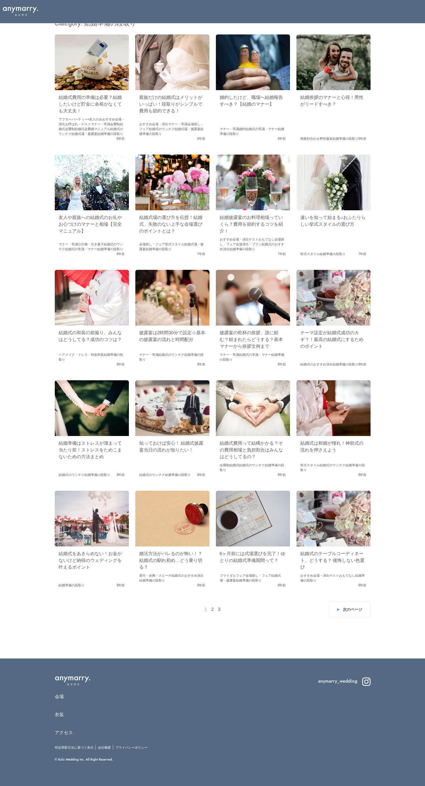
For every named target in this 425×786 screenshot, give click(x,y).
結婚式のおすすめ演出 (316, 364)
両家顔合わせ (310, 138)
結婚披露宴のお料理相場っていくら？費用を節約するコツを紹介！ (251, 224)
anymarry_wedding (344, 681)
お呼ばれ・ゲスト (78, 124)
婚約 (242, 129)
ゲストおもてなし (262, 239)
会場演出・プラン (249, 244)
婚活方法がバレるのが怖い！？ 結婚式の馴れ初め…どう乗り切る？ (170, 560)
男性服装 (326, 138)
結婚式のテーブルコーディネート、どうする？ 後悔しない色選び (332, 560)
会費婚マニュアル (97, 129)
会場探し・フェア (152, 244)
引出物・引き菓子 (91, 244)
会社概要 (104, 747)
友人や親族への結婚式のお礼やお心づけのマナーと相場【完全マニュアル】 (90, 224)
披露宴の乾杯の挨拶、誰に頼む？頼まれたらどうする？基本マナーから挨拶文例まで (251, 339)
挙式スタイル (174, 244)
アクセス (64, 732)
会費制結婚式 (74, 129)
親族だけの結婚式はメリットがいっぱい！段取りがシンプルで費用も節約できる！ (170, 104)
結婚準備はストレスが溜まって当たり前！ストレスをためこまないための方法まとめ (90, 449)
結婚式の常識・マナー (262, 129)
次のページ (352, 609)
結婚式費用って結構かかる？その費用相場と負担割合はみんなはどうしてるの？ (251, 449)
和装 (100, 354)
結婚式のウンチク (162, 129)
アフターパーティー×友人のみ (80, 119)
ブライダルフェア (233, 575)
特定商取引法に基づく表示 (74, 747)
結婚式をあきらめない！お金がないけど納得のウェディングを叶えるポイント (90, 560)
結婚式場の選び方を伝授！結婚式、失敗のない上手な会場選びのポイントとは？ (170, 224)
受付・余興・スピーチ (155, 575)
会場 (59, 696)
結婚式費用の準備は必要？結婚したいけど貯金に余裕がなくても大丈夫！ (90, 104)
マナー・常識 (100, 124)
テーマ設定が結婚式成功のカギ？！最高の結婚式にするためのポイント (331, 339)
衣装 (59, 714)
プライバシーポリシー (131, 747)
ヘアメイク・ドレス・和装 (78, 354)
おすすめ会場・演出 (153, 124)
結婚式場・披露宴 (84, 134)
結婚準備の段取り (110, 134)
